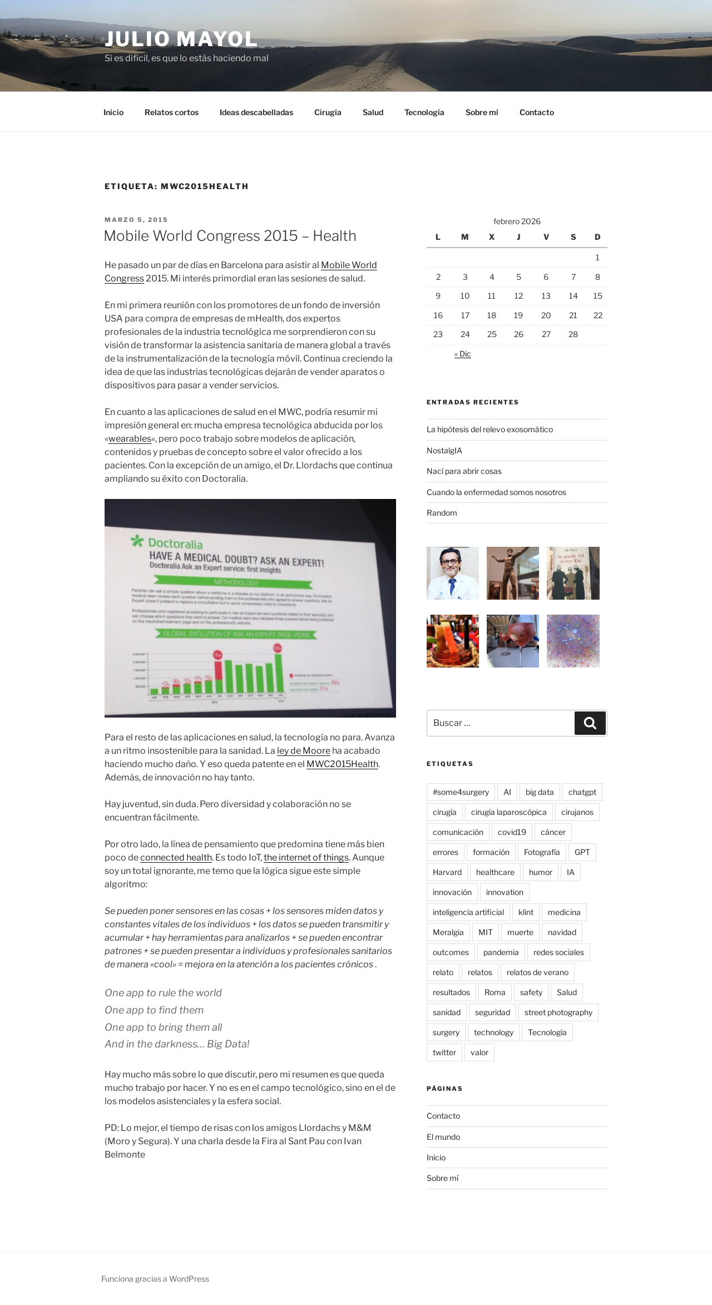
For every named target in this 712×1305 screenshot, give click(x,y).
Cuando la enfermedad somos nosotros (496, 492)
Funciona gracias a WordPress (155, 1278)
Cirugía (328, 112)
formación (491, 852)
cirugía (445, 812)
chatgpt (582, 792)
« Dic (462, 353)
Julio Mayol (182, 39)
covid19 (512, 832)
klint (525, 912)
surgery (446, 1032)
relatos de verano (537, 972)
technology (493, 1032)
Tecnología (424, 112)
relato (443, 972)
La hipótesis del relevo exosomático (490, 429)
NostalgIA (444, 450)
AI (507, 792)
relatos (480, 972)
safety (531, 992)
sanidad (447, 1012)
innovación (452, 892)
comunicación (458, 832)
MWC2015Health (342, 764)
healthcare (495, 872)
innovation (504, 892)
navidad (562, 932)
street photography (558, 1012)
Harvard (447, 872)
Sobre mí (482, 112)
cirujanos (577, 812)
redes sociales (558, 952)
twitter (444, 1052)
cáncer (553, 832)
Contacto (537, 112)
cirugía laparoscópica (509, 812)
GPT (582, 852)
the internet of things (306, 857)
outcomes (451, 952)
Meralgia (448, 932)
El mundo (443, 1136)
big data (540, 792)
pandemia (501, 952)
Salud (373, 112)
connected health (176, 857)
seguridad (492, 1012)
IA (571, 872)
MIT (485, 932)
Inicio (113, 112)
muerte (520, 932)
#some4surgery (461, 792)
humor (540, 872)
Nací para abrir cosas (464, 471)
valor (479, 1052)
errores (445, 852)
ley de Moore (303, 750)
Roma (495, 992)
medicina (564, 912)
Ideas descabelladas (256, 112)
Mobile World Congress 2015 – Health (230, 235)
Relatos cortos (172, 112)
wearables (129, 438)
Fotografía (542, 852)
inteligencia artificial (468, 912)
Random (442, 512)
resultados (451, 992)
